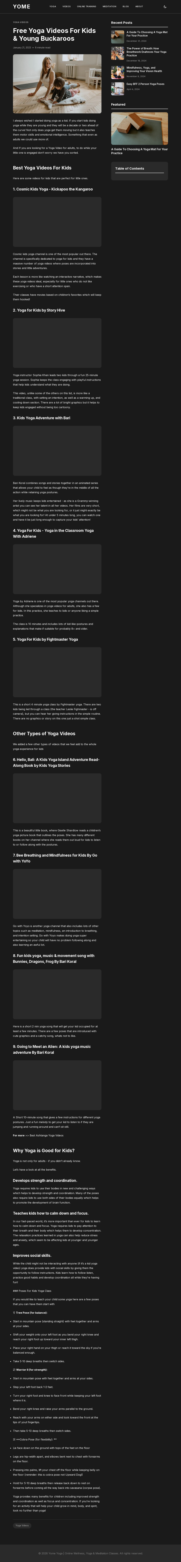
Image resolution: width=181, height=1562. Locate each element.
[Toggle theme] (165, 7)
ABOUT (139, 6)
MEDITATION (109, 6)
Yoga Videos (21, 22)
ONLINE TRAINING (86, 6)
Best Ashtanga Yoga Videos (46, 1135)
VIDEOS (66, 6)
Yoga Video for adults (61, 148)
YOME (22, 6)
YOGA (53, 6)
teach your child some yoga (54, 1299)
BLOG (126, 6)
